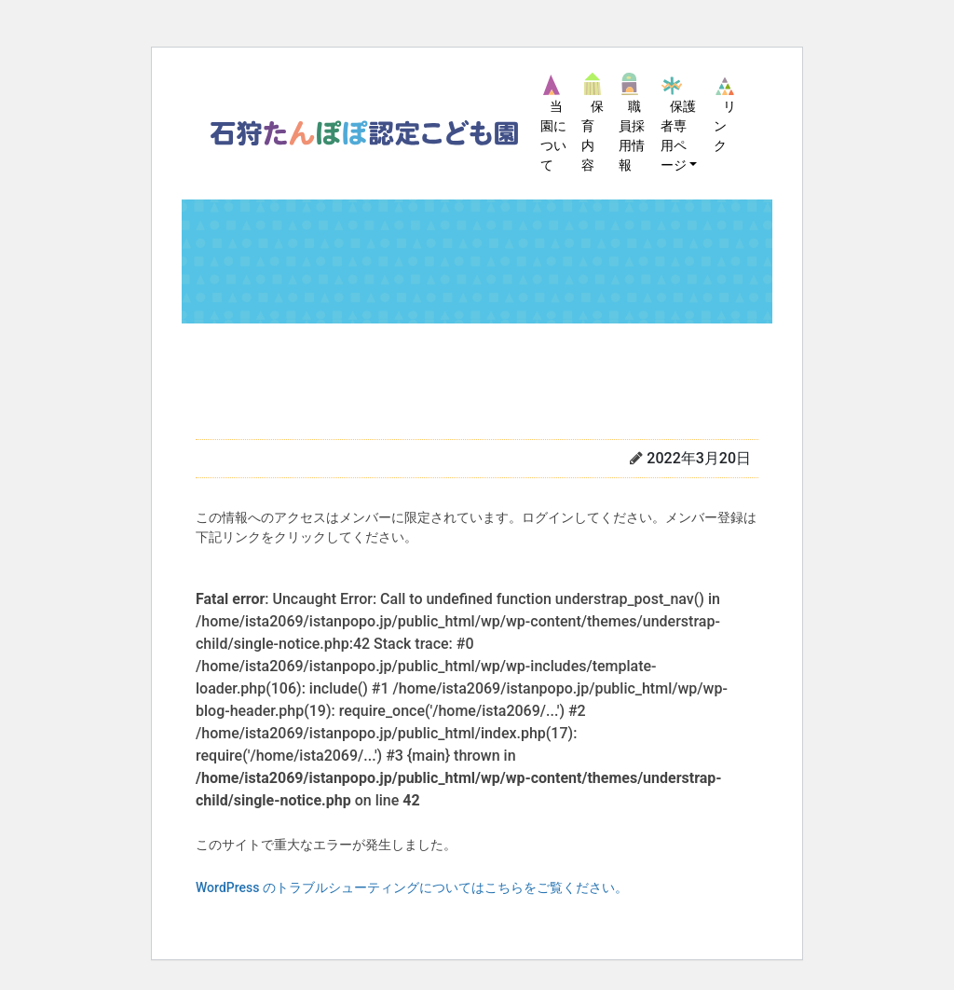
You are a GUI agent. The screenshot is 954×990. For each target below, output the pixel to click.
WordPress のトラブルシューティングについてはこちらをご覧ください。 (412, 887)
